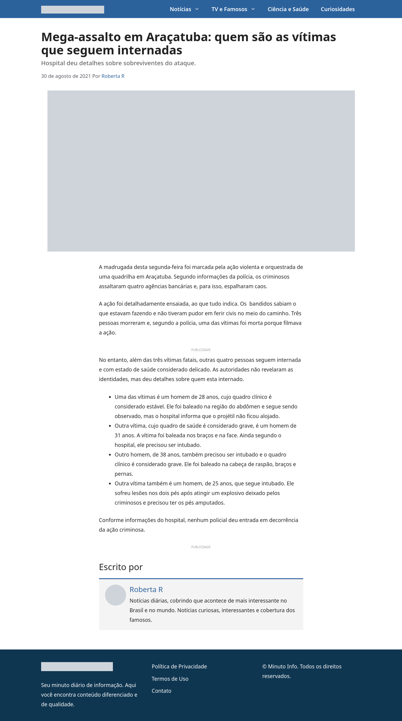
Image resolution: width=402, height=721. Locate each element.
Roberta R (146, 589)
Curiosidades (338, 9)
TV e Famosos (237, 9)
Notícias (187, 9)
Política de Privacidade (179, 666)
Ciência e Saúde (288, 9)
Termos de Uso (170, 678)
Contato (161, 690)
